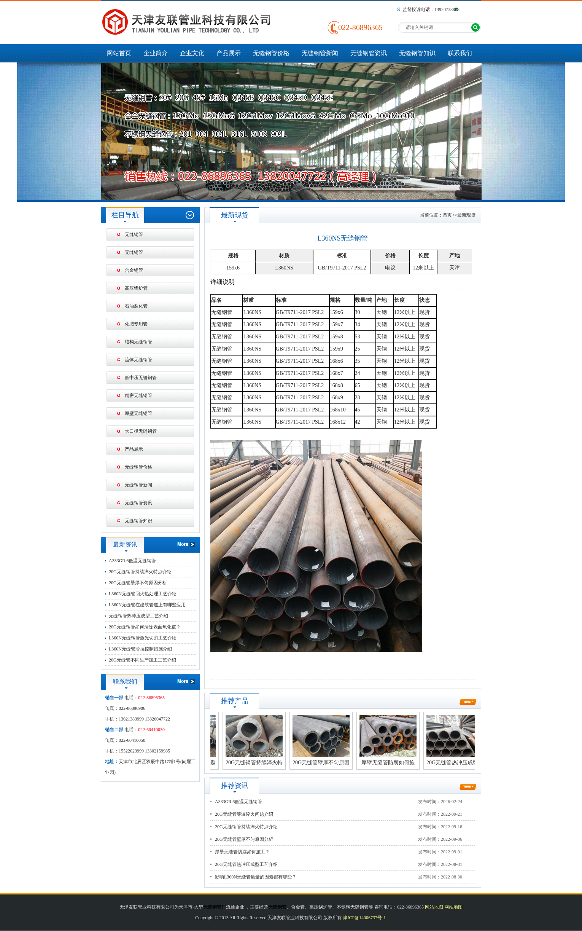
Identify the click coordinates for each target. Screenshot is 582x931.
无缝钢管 (134, 234)
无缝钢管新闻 (320, 53)
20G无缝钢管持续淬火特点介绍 (140, 571)
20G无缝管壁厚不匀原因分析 (138, 582)
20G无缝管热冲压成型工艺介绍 (246, 864)
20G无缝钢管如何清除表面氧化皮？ (145, 627)
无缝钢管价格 (271, 53)
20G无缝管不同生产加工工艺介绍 (142, 660)
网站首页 (119, 53)
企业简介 (155, 53)
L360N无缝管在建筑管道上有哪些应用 (147, 604)
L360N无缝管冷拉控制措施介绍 (140, 649)
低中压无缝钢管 (141, 377)
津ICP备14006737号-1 (364, 917)
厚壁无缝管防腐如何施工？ (242, 851)
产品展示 (228, 53)
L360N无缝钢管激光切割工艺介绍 (143, 638)
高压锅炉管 (136, 288)
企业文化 (192, 53)
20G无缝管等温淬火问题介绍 (244, 814)
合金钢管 (134, 270)
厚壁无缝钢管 (138, 413)
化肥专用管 (136, 324)
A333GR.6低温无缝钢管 (132, 560)
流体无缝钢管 (138, 359)
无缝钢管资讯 (368, 53)
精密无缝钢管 (138, 395)
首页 (447, 215)
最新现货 (466, 215)
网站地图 (434, 907)
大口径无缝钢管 (141, 431)
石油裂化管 (136, 306)
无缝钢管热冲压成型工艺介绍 (138, 616)
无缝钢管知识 (417, 53)
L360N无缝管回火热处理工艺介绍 (143, 593)
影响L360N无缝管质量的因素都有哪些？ (255, 877)
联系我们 (460, 53)
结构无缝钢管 (138, 341)
